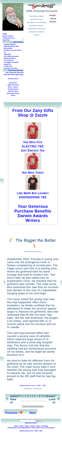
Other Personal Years (15, 70)
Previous (11, 412)
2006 (11, 72)
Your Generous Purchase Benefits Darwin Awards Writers (32, 211)
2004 (18, 72)
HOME (5, 34)
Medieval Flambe (9, 58)
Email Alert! (13, 83)
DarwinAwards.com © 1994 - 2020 (33, 385)
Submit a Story (13, 91)
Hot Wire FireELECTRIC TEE (33, 142)
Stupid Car (7, 64)
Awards (32, 426)
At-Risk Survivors (9, 38)
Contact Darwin (13, 89)
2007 (7, 72)
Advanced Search (31, 423)
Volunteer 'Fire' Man (10, 68)
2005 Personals (18, 42)
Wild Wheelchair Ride (11, 46)
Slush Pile (6, 40)
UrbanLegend (49, 427)
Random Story (13, 78)
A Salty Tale (8, 66)
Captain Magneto (10, 44)
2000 (12, 74)
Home (13, 95)
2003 (21, 72)
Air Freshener (8, 60)
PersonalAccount (38, 427)
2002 (5, 74)
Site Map (45, 426)
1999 (16, 74)
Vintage (21, 74)
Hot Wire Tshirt (33, 172)
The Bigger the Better (11, 62)
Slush (38, 426)
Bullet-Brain (8, 48)
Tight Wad (7, 54)
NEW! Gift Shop (13, 85)
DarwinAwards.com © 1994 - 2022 (31, 431)
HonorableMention (24, 427)
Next (33, 412)
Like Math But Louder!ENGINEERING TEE (33, 193)
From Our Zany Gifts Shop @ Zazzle (32, 112)
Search (15, 87)
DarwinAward (12, 427)
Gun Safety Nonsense (11, 56)
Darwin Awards (8, 36)
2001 (9, 74)
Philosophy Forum (13, 93)
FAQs (27, 426)
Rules (10, 87)
